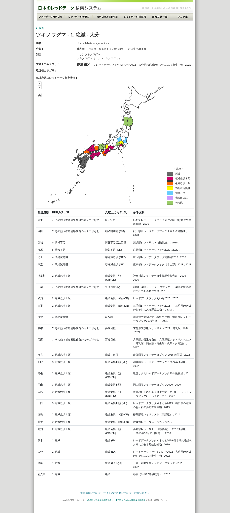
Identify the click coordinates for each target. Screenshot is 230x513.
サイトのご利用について (117, 492)
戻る (40, 28)
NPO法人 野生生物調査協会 (99, 500)
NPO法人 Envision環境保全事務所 (130, 500)
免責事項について (90, 492)
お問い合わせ (142, 492)
